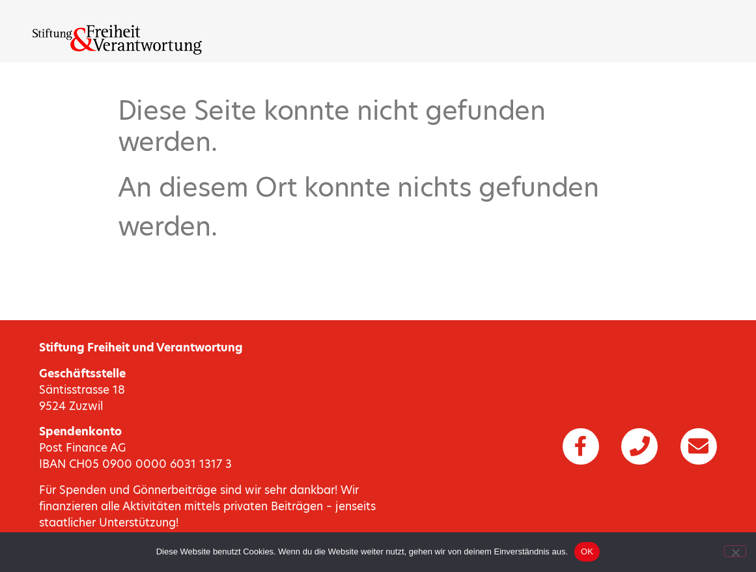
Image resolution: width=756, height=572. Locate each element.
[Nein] (735, 551)
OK (587, 551)
